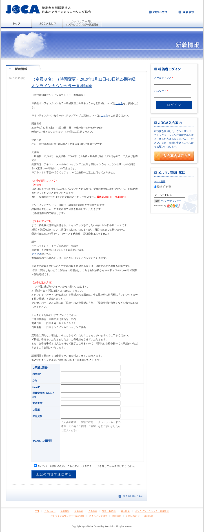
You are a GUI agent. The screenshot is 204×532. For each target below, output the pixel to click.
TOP (37, 511)
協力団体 (125, 511)
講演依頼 (148, 516)
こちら (119, 103)
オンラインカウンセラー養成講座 (152, 511)
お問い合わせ (133, 516)
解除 (167, 186)
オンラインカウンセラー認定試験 (67, 516)
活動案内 (78, 511)
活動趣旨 (64, 511)
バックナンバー (171, 201)
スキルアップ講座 (98, 516)
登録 (158, 186)
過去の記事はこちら (133, 496)
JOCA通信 (159, 181)
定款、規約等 (109, 511)
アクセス (36, 253)
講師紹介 (116, 516)
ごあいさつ (49, 511)
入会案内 (92, 511)
